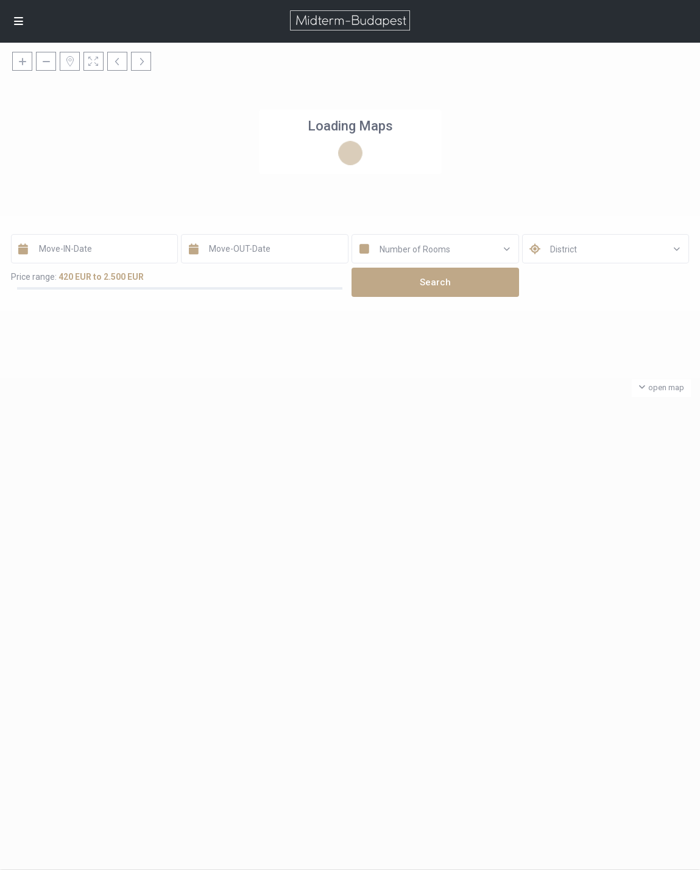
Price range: (34, 277)
